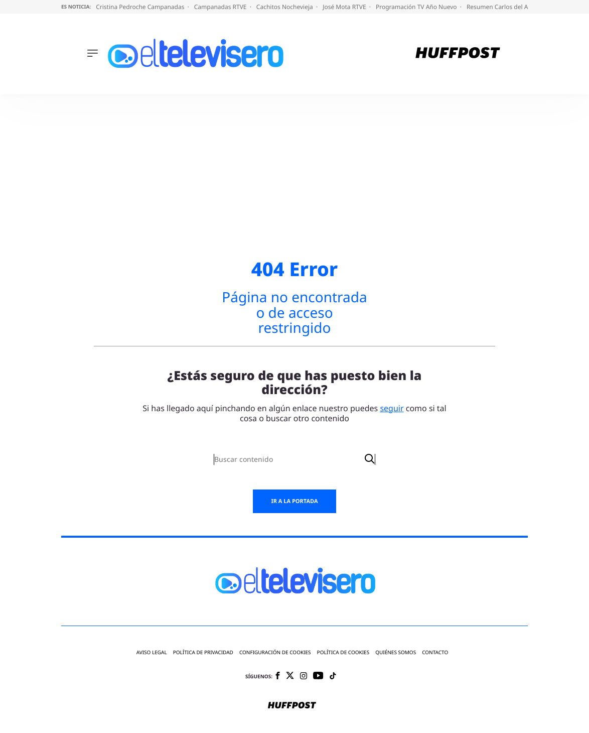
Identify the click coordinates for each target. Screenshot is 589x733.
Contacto (435, 652)
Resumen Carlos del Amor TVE (510, 7)
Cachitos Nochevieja (285, 7)
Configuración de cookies (275, 652)
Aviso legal (151, 652)
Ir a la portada (294, 501)
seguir (391, 408)
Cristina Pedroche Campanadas (141, 7)
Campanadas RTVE (221, 7)
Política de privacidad (203, 652)
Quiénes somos (395, 652)
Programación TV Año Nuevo (417, 7)
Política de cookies (343, 652)
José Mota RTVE (345, 7)
